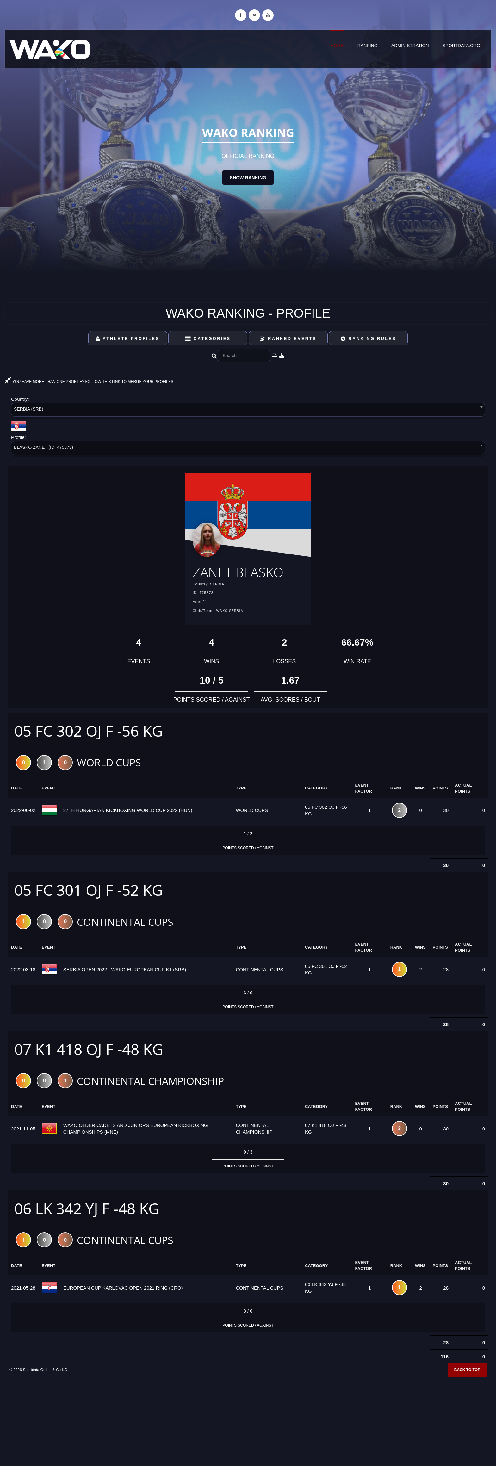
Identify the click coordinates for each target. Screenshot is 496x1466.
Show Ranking (248, 177)
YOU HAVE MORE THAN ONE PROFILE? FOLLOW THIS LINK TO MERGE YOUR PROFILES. (89, 382)
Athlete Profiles (127, 338)
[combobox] (248, 411)
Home (337, 45)
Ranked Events (288, 338)
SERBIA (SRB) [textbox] (28, 408)
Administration (410, 45)
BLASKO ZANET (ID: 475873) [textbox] (43, 447)
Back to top (467, 1372)
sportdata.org (461, 45)
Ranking (367, 45)
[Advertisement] (248, 1420)
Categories (208, 338)
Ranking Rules (368, 338)
